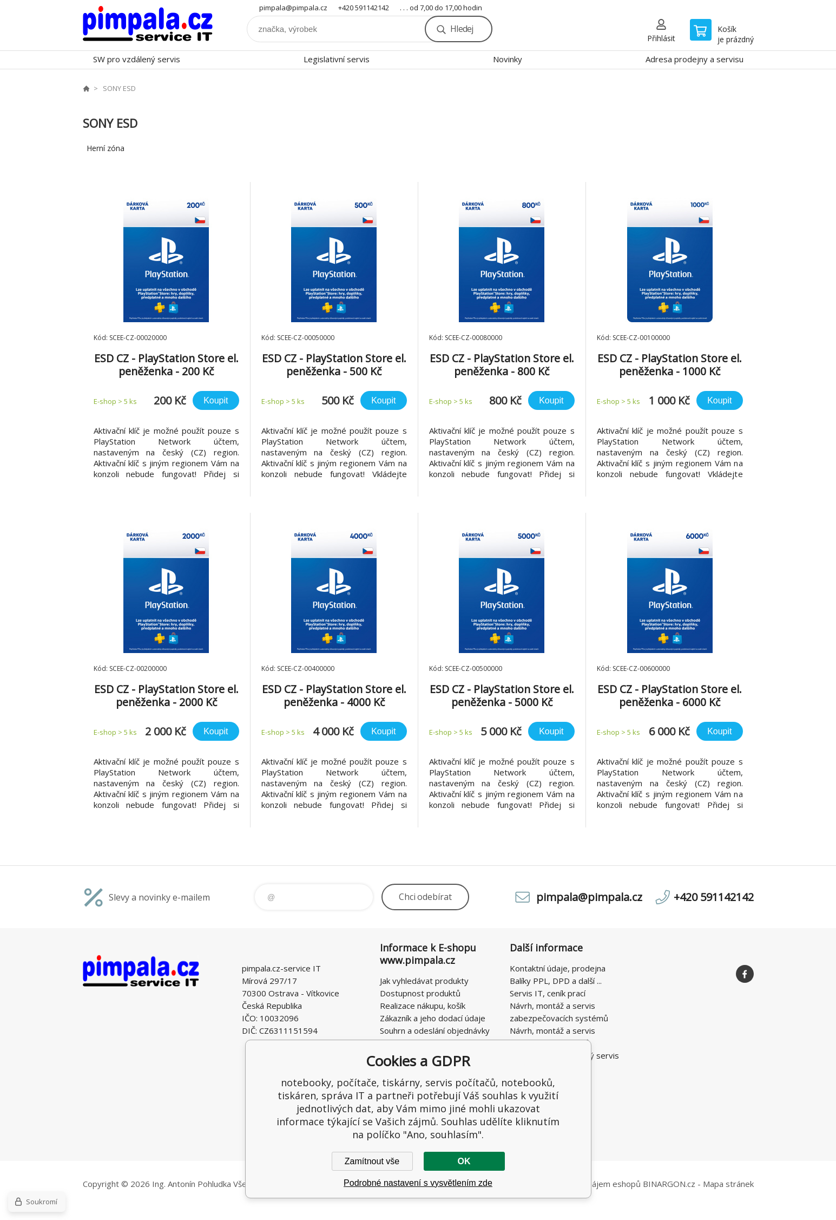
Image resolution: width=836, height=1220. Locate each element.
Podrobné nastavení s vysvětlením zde (418, 1183)
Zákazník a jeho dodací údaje (432, 1018)
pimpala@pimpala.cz (293, 7)
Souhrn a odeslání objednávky (435, 1030)
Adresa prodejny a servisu (694, 59)
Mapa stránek (728, 1183)
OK (464, 1161)
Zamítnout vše (372, 1161)
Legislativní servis (337, 59)
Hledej (461, 29)
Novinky (507, 59)
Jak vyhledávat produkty (424, 980)
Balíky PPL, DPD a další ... (556, 980)
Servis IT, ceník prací (547, 993)
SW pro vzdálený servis (136, 59)
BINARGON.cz (669, 1183)
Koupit (215, 400)
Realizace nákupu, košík (422, 1005)
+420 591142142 (363, 7)
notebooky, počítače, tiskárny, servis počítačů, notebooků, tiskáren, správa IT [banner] (148, 25)
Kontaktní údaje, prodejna (557, 968)
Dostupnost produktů (420, 993)
